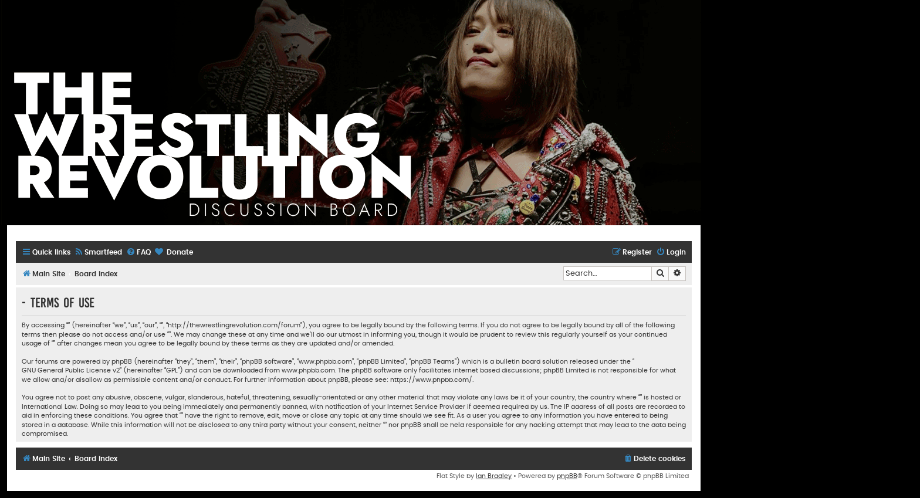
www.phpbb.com (308, 370)
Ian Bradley (494, 476)
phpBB (567, 476)
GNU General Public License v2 (71, 370)
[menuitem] (98, 252)
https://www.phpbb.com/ (431, 380)
